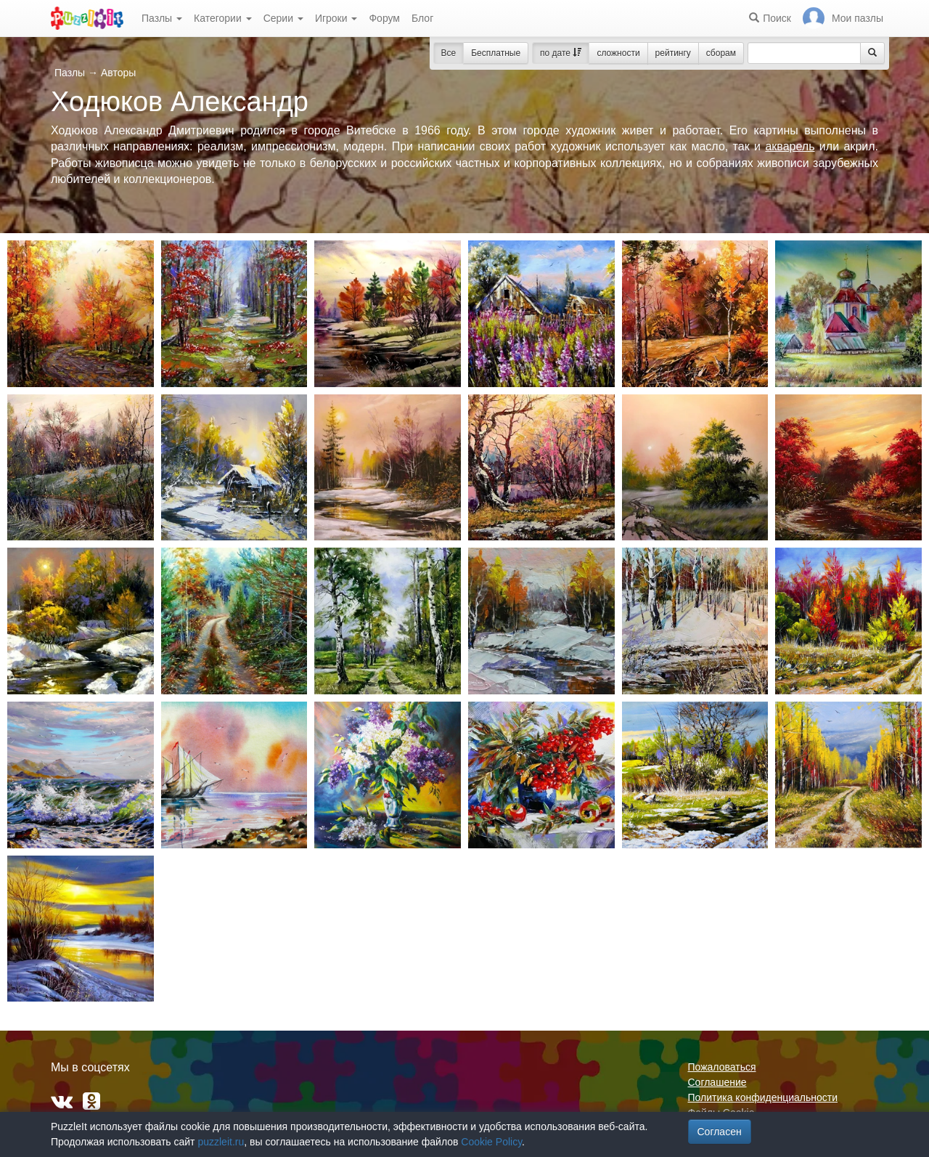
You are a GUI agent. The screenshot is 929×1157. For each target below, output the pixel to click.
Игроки (336, 18)
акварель (789, 146)
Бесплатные (495, 53)
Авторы (118, 72)
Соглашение (717, 1082)
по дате (560, 53)
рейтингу (673, 53)
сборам (721, 53)
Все (449, 53)
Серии (283, 18)
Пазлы (162, 18)
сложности (618, 53)
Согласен (719, 1131)
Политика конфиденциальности (763, 1097)
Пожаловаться (722, 1067)
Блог (422, 18)
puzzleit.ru (220, 1142)
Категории (223, 18)
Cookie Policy (491, 1142)
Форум (384, 18)
